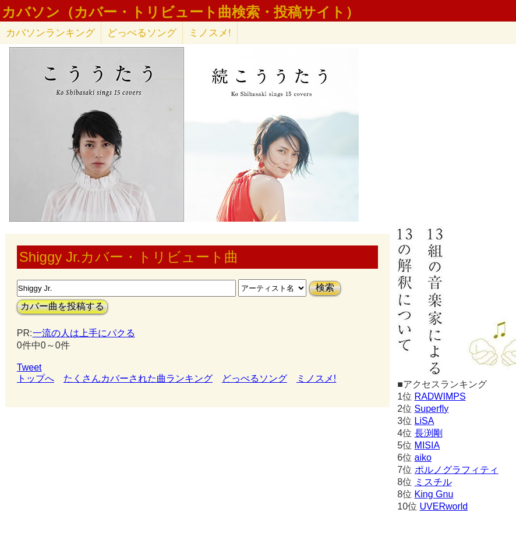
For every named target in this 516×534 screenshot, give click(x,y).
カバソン (50, 32)
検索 (325, 288)
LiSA (424, 421)
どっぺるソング (141, 32)
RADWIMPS (440, 396)
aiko (423, 457)
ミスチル (433, 482)
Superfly (432, 409)
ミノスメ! (210, 32)
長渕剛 (429, 433)
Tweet (29, 367)
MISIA (427, 445)
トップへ (35, 378)
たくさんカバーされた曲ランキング (138, 378)
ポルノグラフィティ (457, 470)
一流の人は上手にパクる (84, 333)
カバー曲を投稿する (62, 306)
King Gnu (434, 494)
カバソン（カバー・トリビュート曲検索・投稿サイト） (180, 12)
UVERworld (443, 506)
